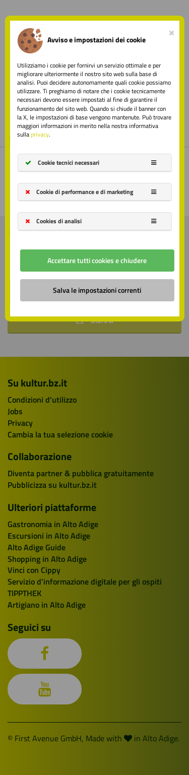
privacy (40, 134)
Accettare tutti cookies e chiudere (97, 260)
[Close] (171, 31)
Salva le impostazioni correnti (97, 290)
